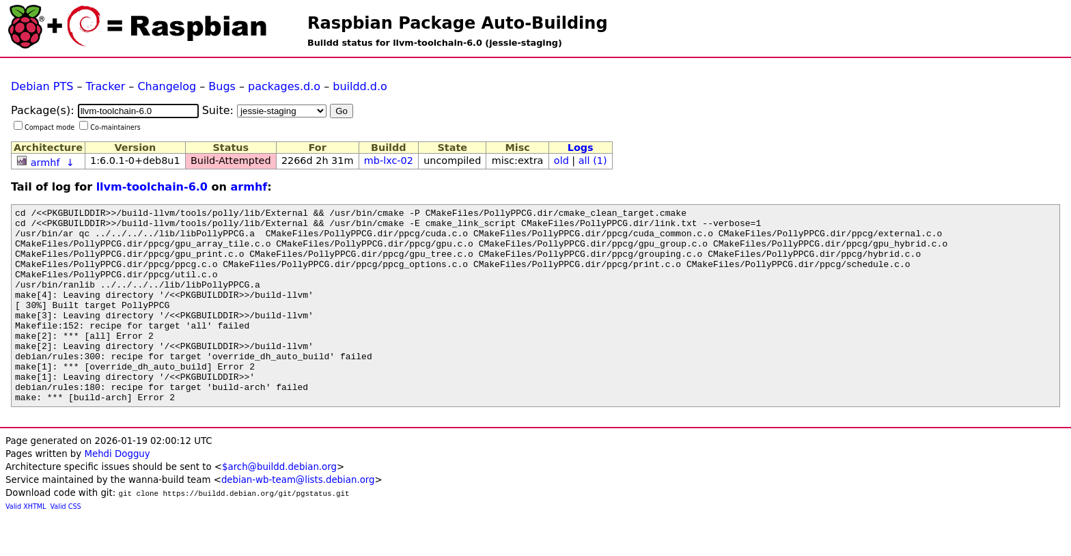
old (561, 160)
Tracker (106, 86)
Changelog (166, 86)
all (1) (593, 160)
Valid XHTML (25, 545)
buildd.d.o (360, 86)
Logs (581, 147)
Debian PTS (42, 86)
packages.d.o (284, 86)
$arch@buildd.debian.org (279, 506)
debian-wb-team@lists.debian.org (298, 519)
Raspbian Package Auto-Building (457, 23)
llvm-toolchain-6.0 (152, 186)
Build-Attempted (231, 160)
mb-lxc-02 (388, 160)
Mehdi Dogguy (117, 493)
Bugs (222, 86)
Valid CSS (66, 545)
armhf (45, 162)
